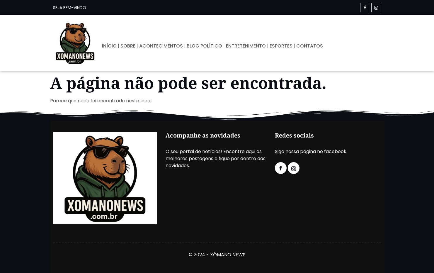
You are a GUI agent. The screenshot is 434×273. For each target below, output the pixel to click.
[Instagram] (376, 7)
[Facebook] (365, 7)
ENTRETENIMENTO (246, 46)
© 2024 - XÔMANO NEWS (217, 254)
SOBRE (127, 46)
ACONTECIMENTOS (161, 46)
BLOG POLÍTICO (204, 46)
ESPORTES (281, 46)
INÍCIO (109, 46)
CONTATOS (309, 46)
